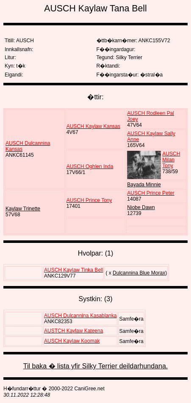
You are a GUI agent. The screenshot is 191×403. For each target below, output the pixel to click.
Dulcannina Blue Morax (139, 273)
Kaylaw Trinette (23, 209)
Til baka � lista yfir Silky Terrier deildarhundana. (95, 366)
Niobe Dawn (141, 207)
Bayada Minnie (144, 185)
